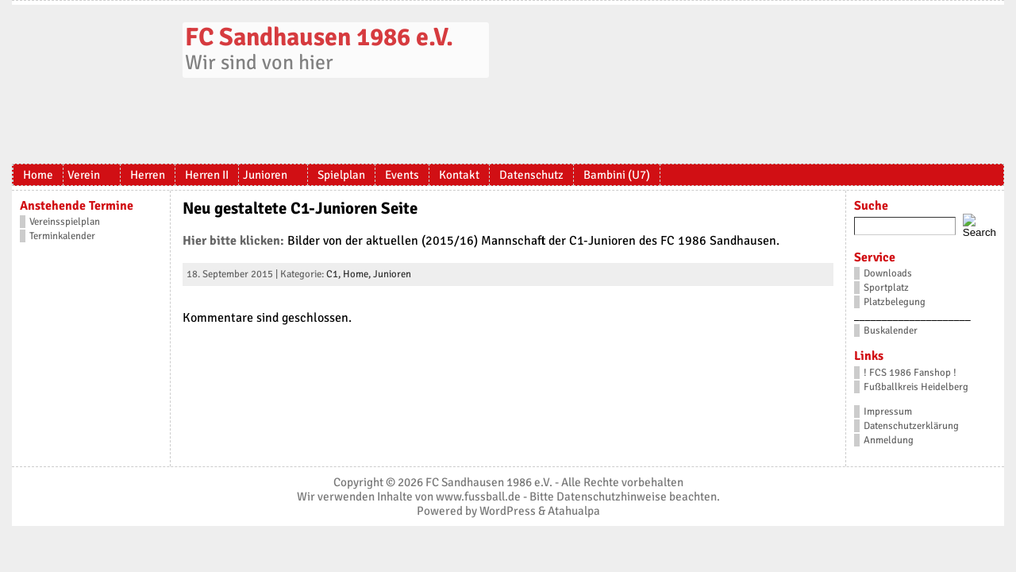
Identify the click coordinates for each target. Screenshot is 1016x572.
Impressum (888, 411)
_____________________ (912, 316)
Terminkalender (62, 236)
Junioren (392, 274)
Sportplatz (886, 287)
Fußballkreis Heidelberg (916, 387)
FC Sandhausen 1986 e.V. (319, 36)
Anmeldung (889, 440)
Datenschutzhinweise (611, 496)
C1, (334, 274)
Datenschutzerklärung (911, 425)
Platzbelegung (895, 302)
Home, (358, 274)
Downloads (888, 273)
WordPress (507, 511)
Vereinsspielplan (64, 221)
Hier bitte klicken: (233, 241)
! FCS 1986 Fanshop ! (910, 372)
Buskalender (891, 330)
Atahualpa (574, 511)
